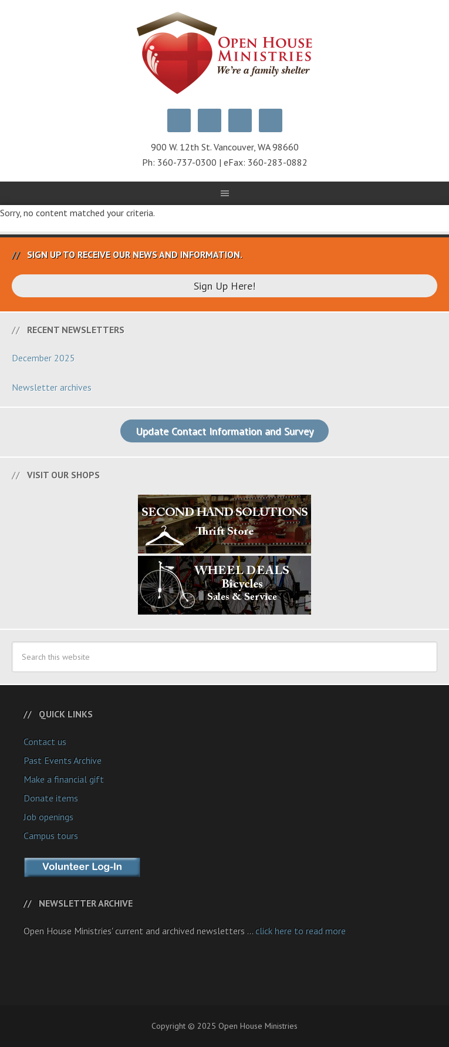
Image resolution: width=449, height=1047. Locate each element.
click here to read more (300, 931)
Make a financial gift (63, 779)
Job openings (48, 817)
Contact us (44, 741)
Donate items (50, 798)
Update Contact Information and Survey (224, 431)
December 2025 (43, 358)
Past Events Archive (62, 760)
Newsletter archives (52, 387)
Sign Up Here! (224, 286)
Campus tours (50, 835)
